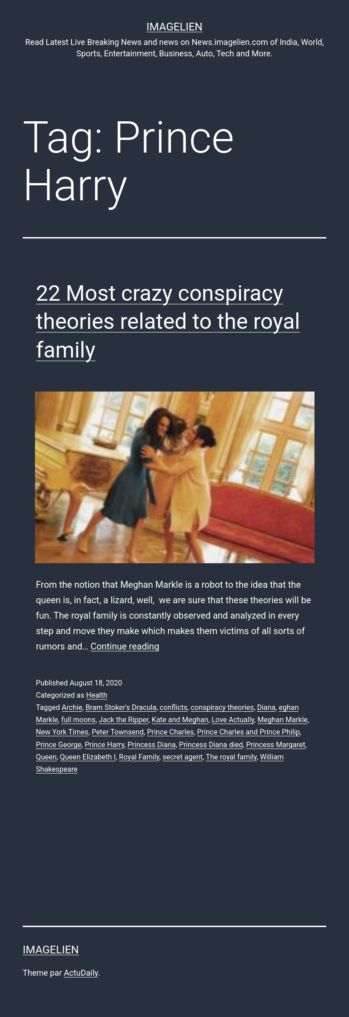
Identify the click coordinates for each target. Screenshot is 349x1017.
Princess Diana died (211, 744)
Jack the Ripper (123, 719)
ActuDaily (81, 972)
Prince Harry (104, 744)
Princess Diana (151, 744)
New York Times (62, 732)
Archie (72, 707)
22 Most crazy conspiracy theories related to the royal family (168, 321)
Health (96, 695)
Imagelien (174, 26)
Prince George (58, 744)
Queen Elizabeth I (88, 757)
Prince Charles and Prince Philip (248, 732)
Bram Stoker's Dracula (120, 707)
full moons (78, 719)
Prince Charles (170, 732)
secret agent (183, 757)
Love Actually (233, 719)
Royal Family (139, 757)
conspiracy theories (222, 707)
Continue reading (124, 646)
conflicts (173, 707)
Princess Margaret (275, 744)
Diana (266, 707)
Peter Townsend (118, 732)
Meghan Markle (282, 719)
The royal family (231, 757)
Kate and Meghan (180, 719)
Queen (46, 757)
